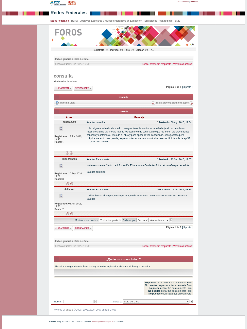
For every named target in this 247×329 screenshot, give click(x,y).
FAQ (152, 50)
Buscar (140, 50)
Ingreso (114, 50)
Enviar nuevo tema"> (63, 88)
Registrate (98, 50)
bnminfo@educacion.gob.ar (102, 322)
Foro (127, 50)
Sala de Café (82, 59)
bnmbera (72, 81)
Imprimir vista (67, 102)
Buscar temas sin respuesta (156, 64)
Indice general (63, 59)
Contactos (194, 2)
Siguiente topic (180, 102)
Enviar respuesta (83, 88)
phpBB (69, 309)
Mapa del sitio (183, 2)
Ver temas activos (182, 64)
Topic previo (163, 102)
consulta (63, 76)
